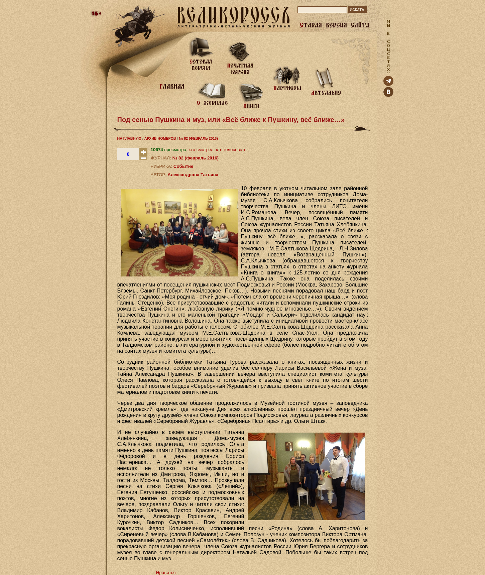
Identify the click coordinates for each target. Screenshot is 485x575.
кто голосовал (230, 149)
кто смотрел (201, 149)
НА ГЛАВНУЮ (129, 138)
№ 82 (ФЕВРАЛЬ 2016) (198, 138)
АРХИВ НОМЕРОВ (160, 138)
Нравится (166, 572)
